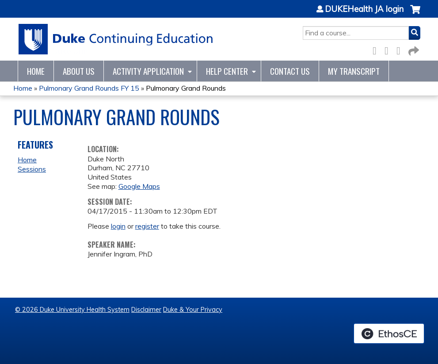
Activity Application (148, 71)
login (118, 226)
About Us (79, 71)
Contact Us (290, 71)
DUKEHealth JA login (364, 9)
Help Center (227, 71)
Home (36, 71)
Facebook (377, 49)
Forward (412, 49)
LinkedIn (400, 49)
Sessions (32, 169)
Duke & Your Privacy (192, 310)
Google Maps (139, 186)
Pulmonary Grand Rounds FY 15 (89, 88)
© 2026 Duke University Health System (72, 310)
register (147, 226)
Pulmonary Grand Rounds (186, 88)
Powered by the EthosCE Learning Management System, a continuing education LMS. (389, 333)
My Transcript (354, 71)
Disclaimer (146, 310)
